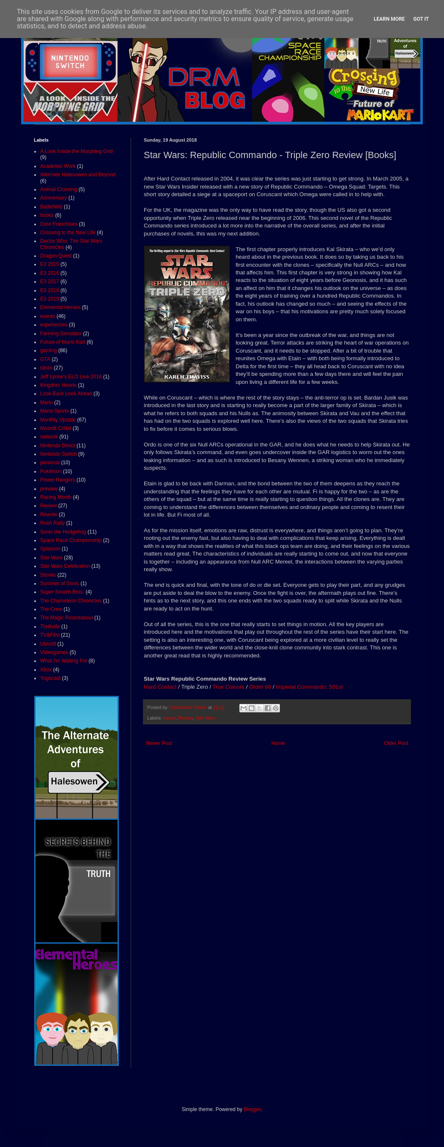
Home (278, 743)
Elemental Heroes (60, 307)
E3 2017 (49, 282)
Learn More (389, 19)
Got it (421, 19)
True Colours (228, 687)
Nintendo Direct (57, 446)
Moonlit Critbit (55, 428)
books (169, 717)
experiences (54, 325)
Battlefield (51, 207)
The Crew (51, 609)
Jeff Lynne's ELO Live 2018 (71, 377)
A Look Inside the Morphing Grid (76, 151)
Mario (46, 402)
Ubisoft (48, 644)
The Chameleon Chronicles (70, 601)
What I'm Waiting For (63, 661)
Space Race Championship (70, 540)
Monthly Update (58, 420)
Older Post (396, 743)
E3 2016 (49, 273)
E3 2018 (49, 290)
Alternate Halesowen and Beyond (77, 175)
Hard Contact (160, 687)
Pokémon (51, 471)
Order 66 (260, 687)
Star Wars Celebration (65, 566)
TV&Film (50, 635)
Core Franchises (58, 224)
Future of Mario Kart (62, 342)
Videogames (54, 652)
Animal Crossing (58, 189)
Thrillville (50, 627)
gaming (48, 350)
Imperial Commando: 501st (309, 687)
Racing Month (55, 497)
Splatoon (50, 549)
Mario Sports (54, 411)
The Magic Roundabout (66, 618)
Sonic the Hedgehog (63, 532)
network (49, 437)
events (47, 316)
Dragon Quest (56, 256)
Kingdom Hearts (58, 385)
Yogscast (50, 678)
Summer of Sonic (59, 583)
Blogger (252, 1109)
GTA (45, 359)
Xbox (46, 670)
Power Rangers (57, 480)
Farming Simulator (61, 334)
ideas (46, 368)
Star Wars (205, 717)
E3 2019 (49, 299)
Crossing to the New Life (68, 232)
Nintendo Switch (58, 454)
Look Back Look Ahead (66, 394)
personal (50, 462)
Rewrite (49, 514)
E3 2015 (49, 264)
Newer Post (159, 743)
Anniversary (53, 198)
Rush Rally (52, 523)
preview (49, 489)
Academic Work (58, 166)
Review (185, 717)
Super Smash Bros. (62, 592)
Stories (48, 575)
